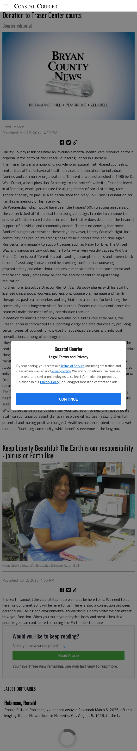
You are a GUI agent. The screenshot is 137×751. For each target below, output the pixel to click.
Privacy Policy (61, 370)
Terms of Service (73, 365)
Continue (68, 399)
